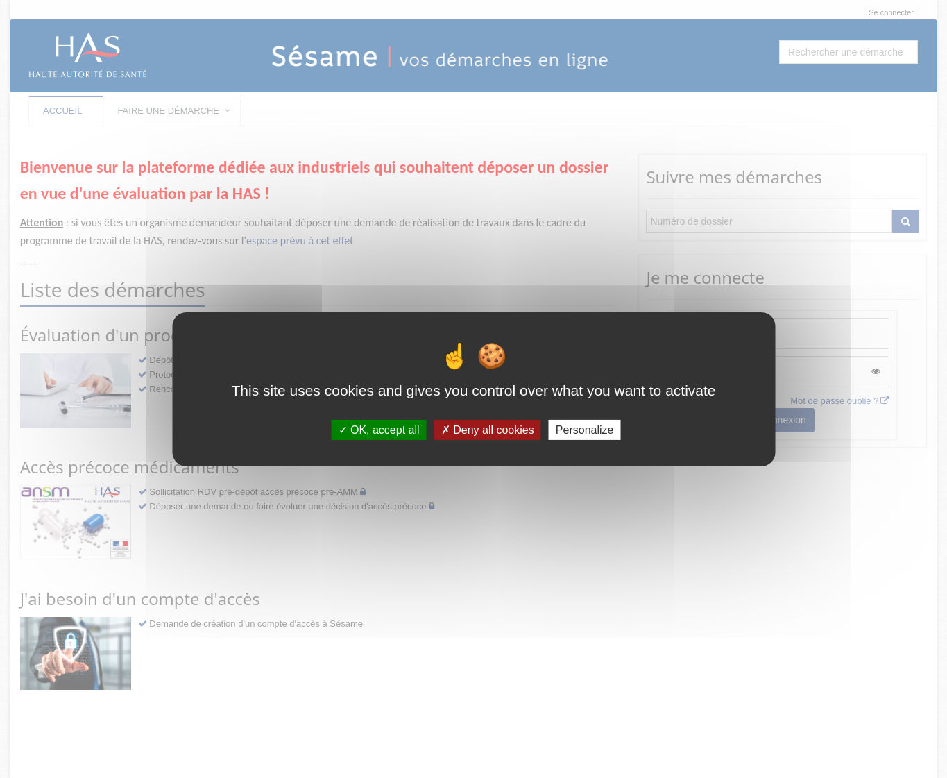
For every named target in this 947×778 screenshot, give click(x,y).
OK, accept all (379, 429)
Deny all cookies (487, 429)
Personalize (585, 429)
